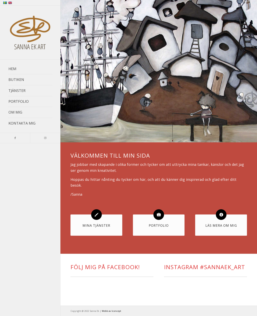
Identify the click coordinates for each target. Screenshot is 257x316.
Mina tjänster (96, 225)
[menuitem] (30, 68)
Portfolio (159, 225)
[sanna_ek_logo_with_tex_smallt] (30, 32)
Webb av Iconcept (111, 310)
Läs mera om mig (221, 225)
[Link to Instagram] (45, 138)
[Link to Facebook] (15, 138)
